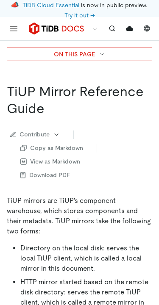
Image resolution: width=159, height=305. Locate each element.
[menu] (13, 28)
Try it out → (79, 15)
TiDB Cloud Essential (50, 5)
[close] (142, 239)
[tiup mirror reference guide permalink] (51, 108)
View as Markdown (50, 161)
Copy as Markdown (51, 147)
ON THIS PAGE (79, 54)
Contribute (35, 134)
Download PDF (45, 175)
